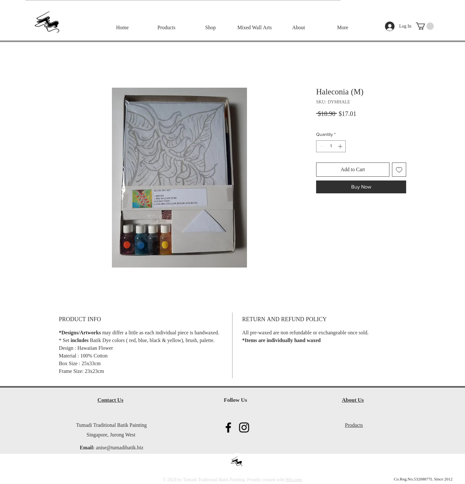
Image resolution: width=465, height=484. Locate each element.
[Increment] (341, 146)
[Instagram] (244, 427)
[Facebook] (228, 427)
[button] (425, 26)
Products (354, 425)
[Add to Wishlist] (399, 170)
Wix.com (294, 479)
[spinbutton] (331, 146)
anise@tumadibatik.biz (119, 448)
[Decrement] (321, 146)
